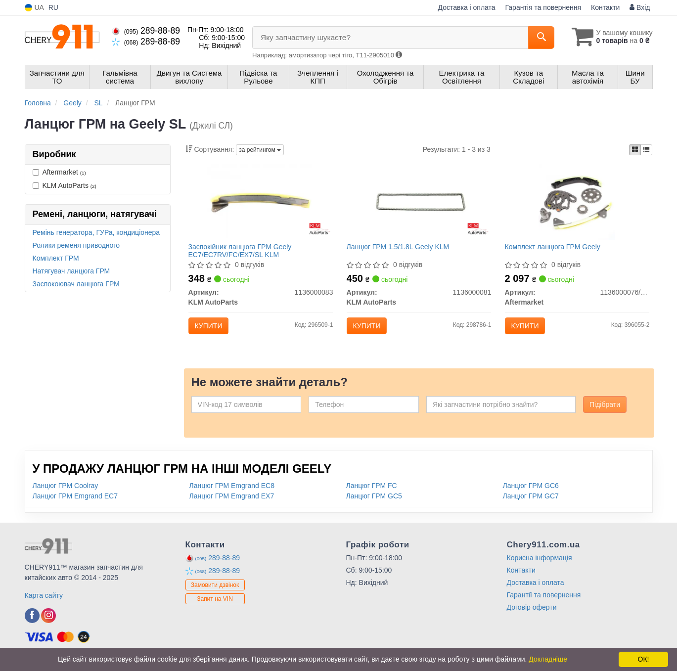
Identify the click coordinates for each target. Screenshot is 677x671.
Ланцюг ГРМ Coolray (65, 491)
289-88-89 (146, 31)
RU (53, 7)
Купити (211, 328)
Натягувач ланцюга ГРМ (71, 271)
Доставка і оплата (467, 7)
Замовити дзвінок (215, 591)
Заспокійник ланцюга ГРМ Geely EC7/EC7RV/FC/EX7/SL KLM (242, 252)
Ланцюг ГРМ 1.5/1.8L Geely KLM (400, 249)
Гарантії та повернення (544, 601)
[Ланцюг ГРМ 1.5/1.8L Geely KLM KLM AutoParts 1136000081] (419, 203)
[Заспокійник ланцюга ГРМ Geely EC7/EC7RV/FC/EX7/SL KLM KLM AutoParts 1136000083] (260, 203)
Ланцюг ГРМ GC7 (531, 502)
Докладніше (548, 659)
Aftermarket (59, 172)
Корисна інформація (539, 564)
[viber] (32, 621)
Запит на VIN (215, 605)
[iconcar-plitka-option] (635, 149)
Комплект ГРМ (56, 258)
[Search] (536, 37)
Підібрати (604, 410)
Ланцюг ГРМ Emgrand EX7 (231, 502)
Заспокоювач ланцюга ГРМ (76, 284)
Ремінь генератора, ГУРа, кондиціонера (96, 232)
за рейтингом (260, 149)
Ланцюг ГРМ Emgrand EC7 (75, 502)
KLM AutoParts (64, 185)
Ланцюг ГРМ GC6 (531, 491)
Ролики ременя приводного (76, 245)
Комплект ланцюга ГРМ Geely (554, 249)
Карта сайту (44, 601)
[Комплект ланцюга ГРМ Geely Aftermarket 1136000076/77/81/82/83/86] (577, 203)
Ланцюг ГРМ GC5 (374, 502)
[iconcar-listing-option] (646, 149)
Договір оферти (532, 613)
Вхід (640, 7)
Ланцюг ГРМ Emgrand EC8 (231, 491)
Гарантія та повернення (543, 7)
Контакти (605, 7)
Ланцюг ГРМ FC (371, 491)
